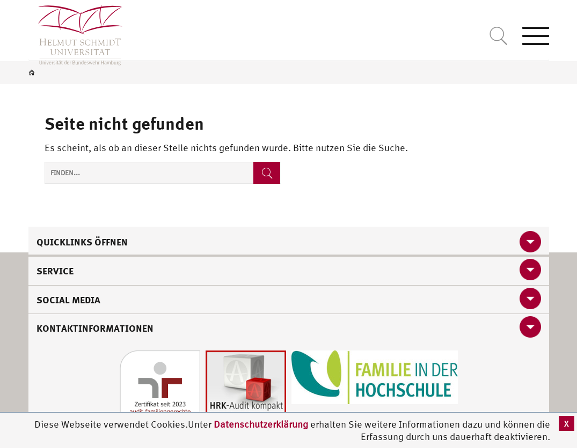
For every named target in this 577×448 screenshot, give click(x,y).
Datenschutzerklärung (261, 424)
